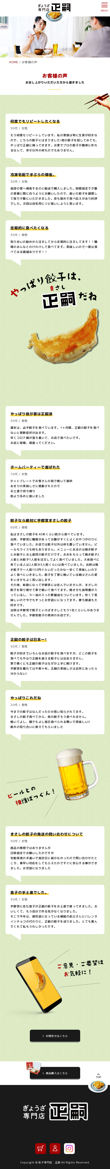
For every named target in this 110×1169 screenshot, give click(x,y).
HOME (13, 62)
